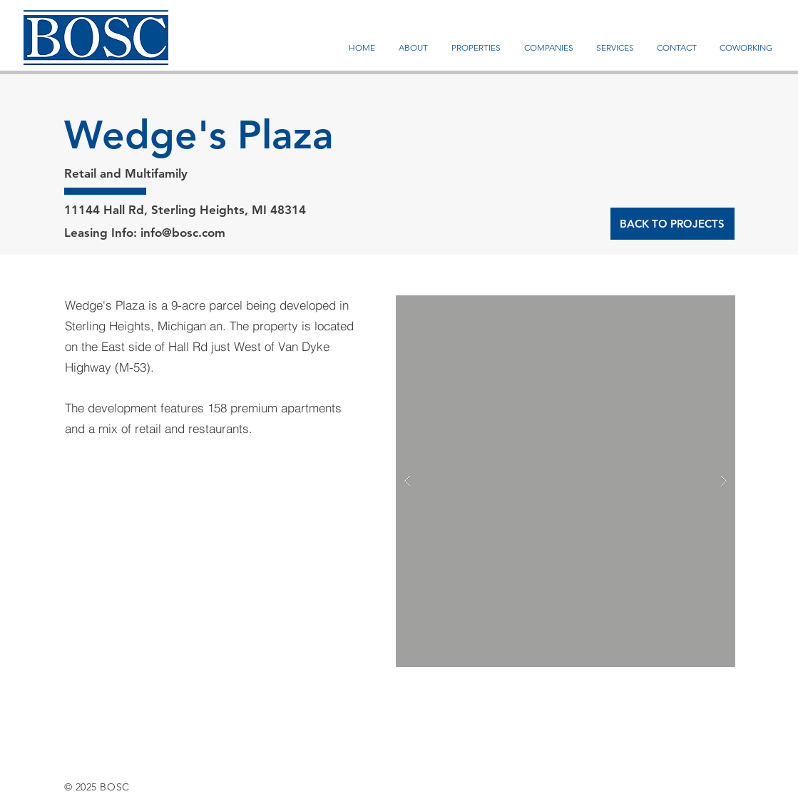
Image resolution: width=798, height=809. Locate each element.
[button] (565, 481)
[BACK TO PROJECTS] (672, 224)
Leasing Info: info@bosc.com (144, 232)
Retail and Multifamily (126, 173)
